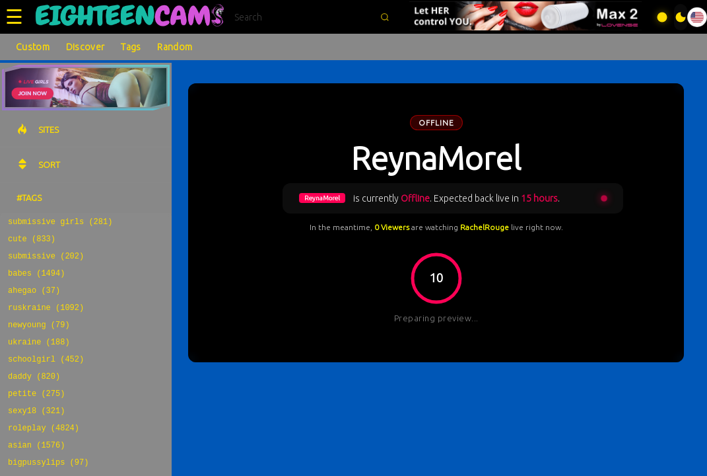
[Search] (303, 17)
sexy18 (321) (36, 434)
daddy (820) (34, 395)
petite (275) (36, 414)
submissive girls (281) (60, 223)
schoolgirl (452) (46, 376)
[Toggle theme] (680, 17)
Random (174, 47)
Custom (33, 47)
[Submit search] (385, 17)
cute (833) (31, 242)
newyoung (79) (39, 338)
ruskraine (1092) (46, 319)
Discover (85, 47)
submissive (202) (46, 261)
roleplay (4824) (43, 453)
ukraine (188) (39, 357)
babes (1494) (36, 280)
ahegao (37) (34, 299)
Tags (131, 47)
